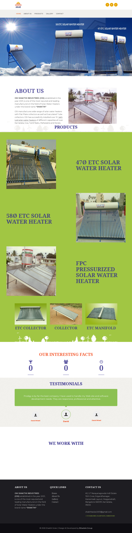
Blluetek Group (85, 528)
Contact (55, 502)
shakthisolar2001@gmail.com (98, 512)
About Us (56, 496)
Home (54, 493)
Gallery (55, 499)
